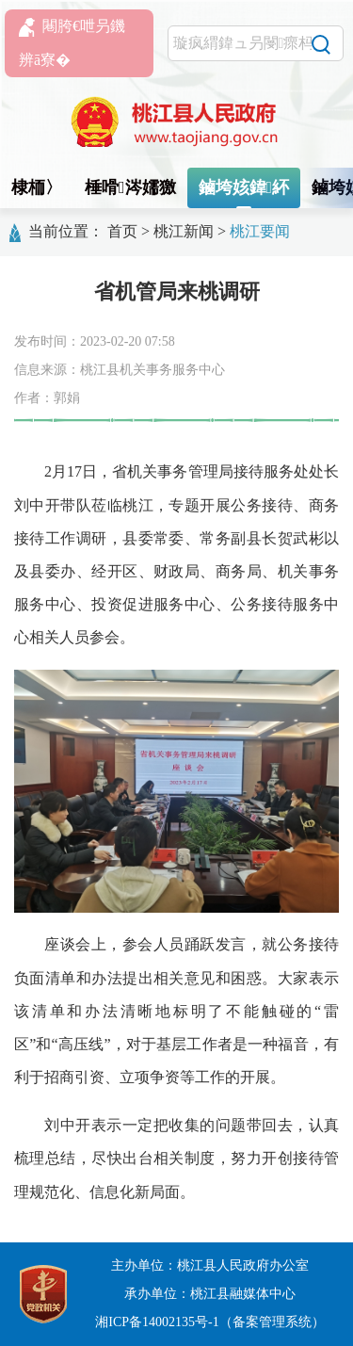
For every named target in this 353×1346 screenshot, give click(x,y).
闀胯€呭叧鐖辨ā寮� (72, 43)
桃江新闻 (183, 231)
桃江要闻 (260, 231)
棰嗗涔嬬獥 (130, 187)
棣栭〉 (36, 187)
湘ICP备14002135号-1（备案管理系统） (209, 1322)
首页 (122, 231)
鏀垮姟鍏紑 (244, 187)
